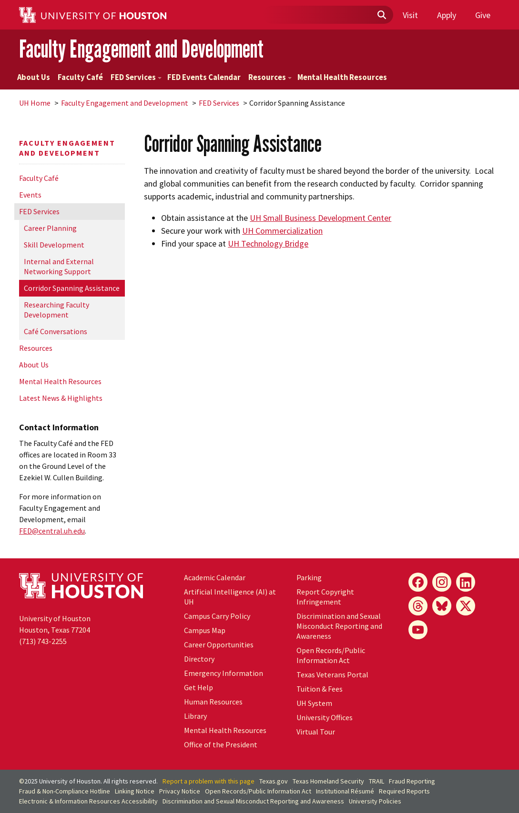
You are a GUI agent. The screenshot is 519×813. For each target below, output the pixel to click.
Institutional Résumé (345, 791)
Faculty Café (80, 77)
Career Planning (50, 228)
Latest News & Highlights (60, 398)
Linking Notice (134, 791)
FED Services (136, 77)
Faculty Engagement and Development (141, 48)
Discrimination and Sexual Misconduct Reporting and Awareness (339, 626)
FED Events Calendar (204, 77)
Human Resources (213, 701)
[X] (465, 605)
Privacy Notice (179, 791)
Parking (309, 577)
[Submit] (381, 15)
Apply (446, 15)
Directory (199, 659)
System (314, 703)
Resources (270, 77)
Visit (410, 15)
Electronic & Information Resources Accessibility (88, 801)
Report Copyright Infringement (325, 596)
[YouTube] (417, 629)
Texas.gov (273, 781)
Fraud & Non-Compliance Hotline (64, 791)
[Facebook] (417, 582)
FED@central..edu (52, 530)
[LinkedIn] (465, 582)
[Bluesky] (441, 605)
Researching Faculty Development (56, 309)
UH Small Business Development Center (320, 217)
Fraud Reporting (412, 781)
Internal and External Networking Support (59, 266)
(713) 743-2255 (43, 641)
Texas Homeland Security (328, 781)
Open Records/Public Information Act (330, 655)
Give (482, 15)
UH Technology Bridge (268, 243)
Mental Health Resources (342, 77)
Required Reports (404, 791)
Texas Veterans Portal (332, 674)
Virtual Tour (315, 731)
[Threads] (417, 605)
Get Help (198, 687)
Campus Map (204, 630)
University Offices (324, 717)
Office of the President (220, 744)
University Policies (375, 801)
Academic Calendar (214, 577)
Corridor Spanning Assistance (72, 288)
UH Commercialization (282, 230)
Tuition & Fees (319, 689)
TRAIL (376, 781)
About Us (33, 77)
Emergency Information (223, 673)
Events (30, 194)
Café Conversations (55, 331)
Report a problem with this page (208, 781)
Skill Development (54, 244)
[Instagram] (441, 582)
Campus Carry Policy (217, 616)
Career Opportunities (219, 644)
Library (195, 716)
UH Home (35, 103)
